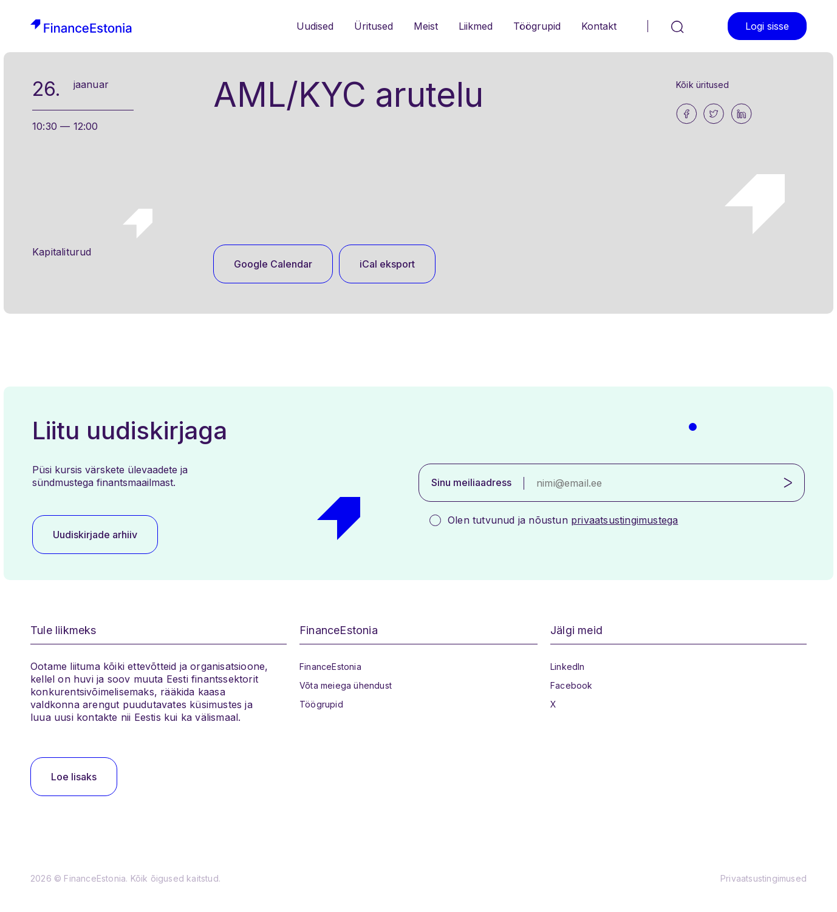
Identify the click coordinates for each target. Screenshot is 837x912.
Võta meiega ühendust (345, 685)
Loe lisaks (74, 777)
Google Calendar (273, 264)
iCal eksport (387, 264)
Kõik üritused (702, 84)
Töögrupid (537, 26)
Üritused (373, 26)
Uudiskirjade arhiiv (95, 535)
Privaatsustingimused (763, 878)
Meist (426, 26)
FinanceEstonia (330, 666)
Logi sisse (767, 26)
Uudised (314, 26)
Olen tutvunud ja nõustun (563, 520)
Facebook (571, 685)
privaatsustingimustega (624, 520)
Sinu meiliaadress (471, 482)
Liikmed (476, 26)
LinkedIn (567, 666)
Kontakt (599, 26)
